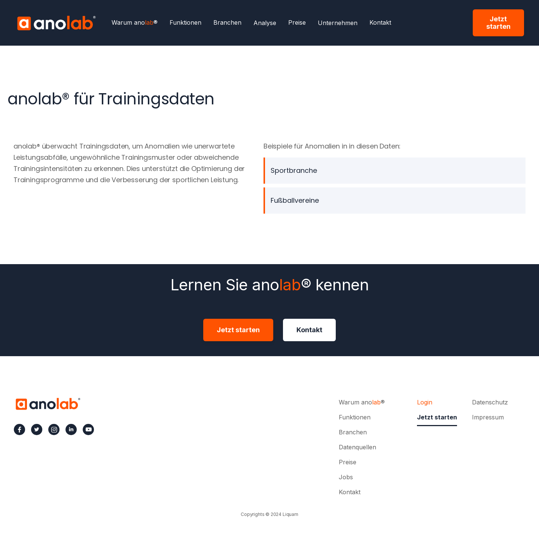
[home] (56, 22)
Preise (297, 22)
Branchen (227, 22)
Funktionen (185, 22)
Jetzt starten (498, 22)
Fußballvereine (295, 200)
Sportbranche (294, 170)
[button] (264, 22)
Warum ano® (135, 22)
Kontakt (380, 22)
